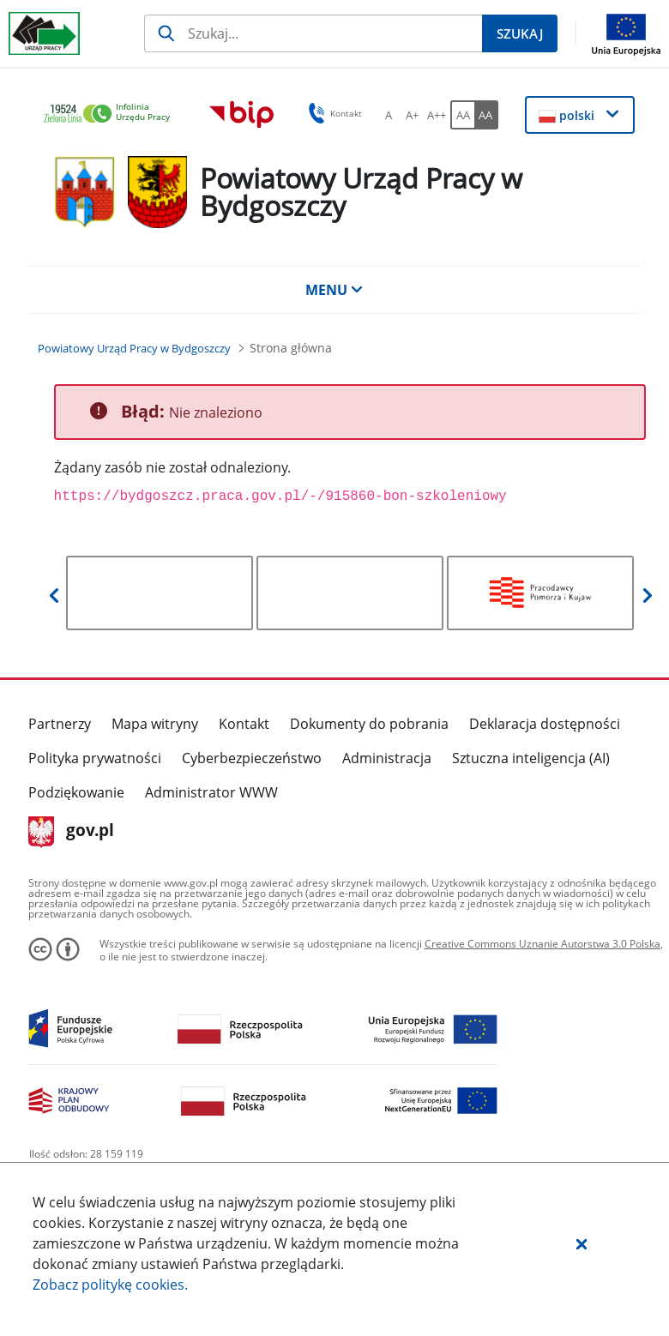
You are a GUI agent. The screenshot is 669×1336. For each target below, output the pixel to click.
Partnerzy (59, 723)
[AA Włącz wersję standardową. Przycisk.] (462, 114)
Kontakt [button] (332, 113)
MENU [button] (334, 289)
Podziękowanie (76, 792)
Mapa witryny (155, 723)
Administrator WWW (211, 792)
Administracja (386, 758)
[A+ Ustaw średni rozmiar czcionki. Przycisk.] (412, 115)
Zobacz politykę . (110, 1284)
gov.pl (71, 831)
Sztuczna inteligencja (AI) (531, 758)
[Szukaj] (313, 33)
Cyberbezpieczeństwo (252, 758)
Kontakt (244, 723)
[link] (111, 114)
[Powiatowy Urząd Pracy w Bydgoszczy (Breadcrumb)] (134, 348)
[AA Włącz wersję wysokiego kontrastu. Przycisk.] (486, 114)
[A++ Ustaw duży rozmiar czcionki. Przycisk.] (436, 115)
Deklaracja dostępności (544, 723)
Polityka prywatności (94, 758)
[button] (581, 1243)
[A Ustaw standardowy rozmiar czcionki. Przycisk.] (388, 115)
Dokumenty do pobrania (369, 723)
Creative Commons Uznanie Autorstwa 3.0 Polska (542, 943)
